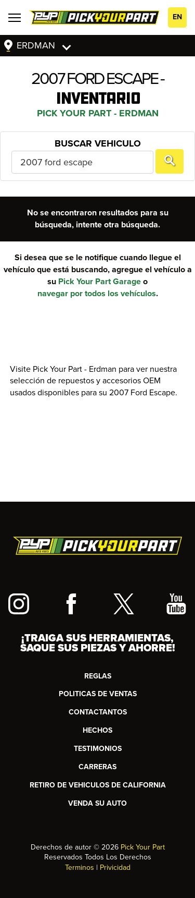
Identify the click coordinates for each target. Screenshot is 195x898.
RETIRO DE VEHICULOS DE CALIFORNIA (98, 785)
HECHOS (97, 730)
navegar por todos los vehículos (96, 293)
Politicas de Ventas (98, 693)
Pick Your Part (143, 847)
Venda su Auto (97, 803)
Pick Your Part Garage (99, 281)
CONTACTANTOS (98, 712)
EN (177, 17)
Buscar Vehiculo (98, 143)
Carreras (97, 766)
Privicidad (115, 867)
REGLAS (97, 676)
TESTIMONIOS (98, 748)
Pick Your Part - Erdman (98, 113)
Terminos (79, 867)
